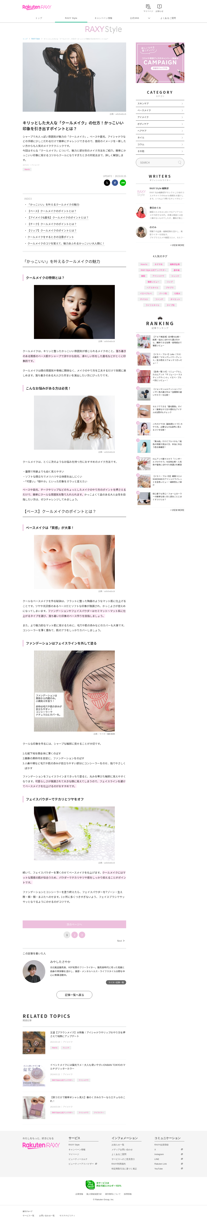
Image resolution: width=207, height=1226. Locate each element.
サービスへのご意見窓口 (123, 1159)
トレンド (66, 1047)
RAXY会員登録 (161, 1144)
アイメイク (35, 165)
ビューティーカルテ (78, 1159)
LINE (156, 1159)
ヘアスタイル (152, 287)
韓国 (143, 275)
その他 (140, 151)
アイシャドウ (83, 1080)
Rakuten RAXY (37, 7)
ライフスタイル (152, 305)
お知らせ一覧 (118, 1144)
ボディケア (143, 123)
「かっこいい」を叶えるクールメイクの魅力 (53, 204)
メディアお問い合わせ (122, 1149)
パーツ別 (163, 293)
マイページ (74, 1154)
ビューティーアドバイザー (81, 1164)
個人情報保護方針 (94, 1194)
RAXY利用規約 (119, 1164)
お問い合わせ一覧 (47, 1215)
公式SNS (134, 18)
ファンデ (159, 299)
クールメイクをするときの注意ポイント (50, 237)
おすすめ (159, 264)
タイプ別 (170, 305)
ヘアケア (142, 130)
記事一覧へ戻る (74, 995)
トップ (38, 18)
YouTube (158, 1168)
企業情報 (79, 1194)
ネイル (140, 137)
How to (27, 169)
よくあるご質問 (168, 18)
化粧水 (177, 293)
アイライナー (99, 1112)
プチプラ (170, 287)
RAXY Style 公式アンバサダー (62, 1080)
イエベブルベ (146, 293)
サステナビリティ (67, 1215)
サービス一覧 (28, 1215)
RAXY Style (71, 18)
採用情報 (128, 1194)
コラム (140, 144)
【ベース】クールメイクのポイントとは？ (51, 211)
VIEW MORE (177, 245)
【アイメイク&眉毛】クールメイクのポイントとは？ (58, 217)
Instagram (159, 1154)
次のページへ (74, 924)
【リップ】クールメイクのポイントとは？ (52, 230)
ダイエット (175, 299)
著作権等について (113, 1194)
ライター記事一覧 (116, 982)
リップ (170, 281)
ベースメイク (144, 110)
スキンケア (143, 103)
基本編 (177, 270)
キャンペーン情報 (103, 18)
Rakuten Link (160, 1164)
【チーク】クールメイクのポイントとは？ (52, 224)
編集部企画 (175, 264)
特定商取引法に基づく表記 (124, 1168)
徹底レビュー (153, 281)
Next (120, 940)
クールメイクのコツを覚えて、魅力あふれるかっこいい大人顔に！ (66, 243)
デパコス (144, 299)
